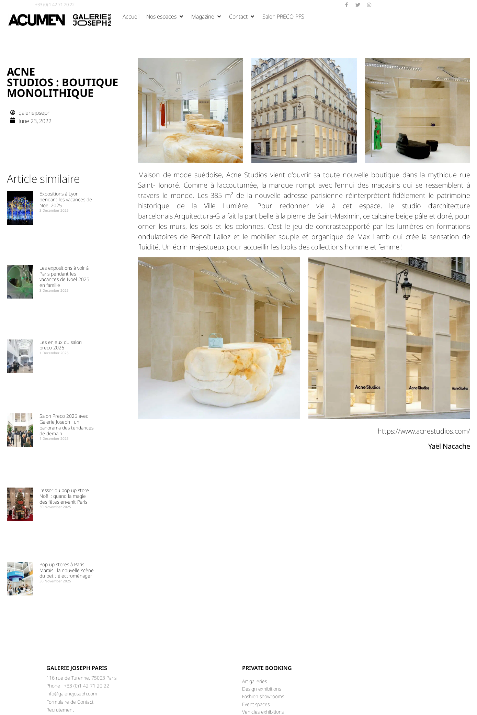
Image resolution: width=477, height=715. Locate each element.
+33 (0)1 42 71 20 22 (86, 685)
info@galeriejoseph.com (71, 693)
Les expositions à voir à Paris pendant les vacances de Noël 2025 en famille (64, 276)
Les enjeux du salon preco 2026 (60, 345)
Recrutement (60, 709)
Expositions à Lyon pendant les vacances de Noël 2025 (65, 199)
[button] (165, 16)
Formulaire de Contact (69, 702)
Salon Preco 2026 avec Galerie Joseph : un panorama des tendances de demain (66, 424)
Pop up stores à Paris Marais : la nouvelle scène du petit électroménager (66, 570)
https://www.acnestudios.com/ (424, 431)
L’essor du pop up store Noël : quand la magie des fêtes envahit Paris (64, 496)
